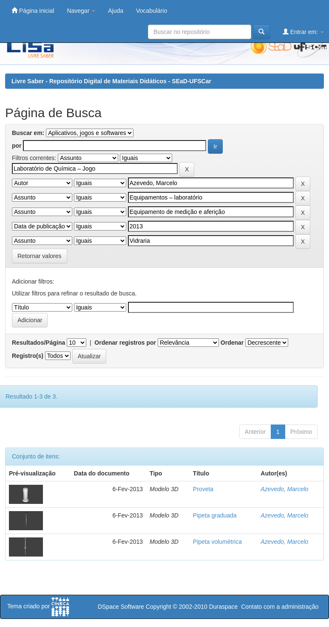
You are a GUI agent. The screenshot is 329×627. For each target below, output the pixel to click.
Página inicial (32, 10)
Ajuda (115, 10)
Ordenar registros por (125, 342)
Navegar (81, 10)
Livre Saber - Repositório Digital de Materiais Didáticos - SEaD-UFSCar (111, 81)
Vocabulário (151, 10)
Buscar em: (28, 132)
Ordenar (232, 342)
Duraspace (223, 606)
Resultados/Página (38, 342)
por (17, 145)
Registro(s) (27, 355)
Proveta (203, 489)
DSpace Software (121, 606)
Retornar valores (39, 256)
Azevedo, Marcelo (284, 489)
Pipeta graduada (215, 515)
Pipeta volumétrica (217, 541)
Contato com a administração (279, 606)
